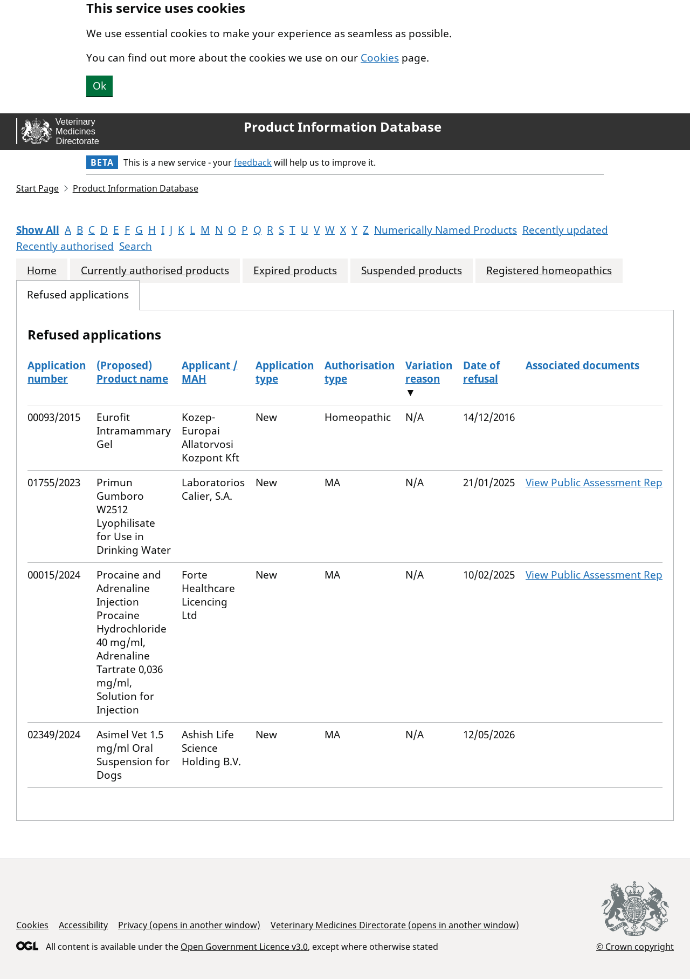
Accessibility (83, 925)
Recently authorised (65, 246)
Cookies (380, 58)
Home (42, 270)
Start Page (37, 188)
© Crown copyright (635, 946)
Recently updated (565, 230)
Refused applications (78, 295)
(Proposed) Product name (132, 372)
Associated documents (582, 365)
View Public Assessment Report (601, 482)
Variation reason (428, 372)
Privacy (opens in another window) (189, 925)
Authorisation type (360, 372)
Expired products (295, 270)
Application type (285, 372)
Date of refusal (481, 372)
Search (135, 246)
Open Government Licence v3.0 (244, 947)
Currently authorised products (155, 270)
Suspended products (411, 270)
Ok (99, 86)
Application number (56, 372)
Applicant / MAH (210, 372)
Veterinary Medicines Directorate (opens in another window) (395, 925)
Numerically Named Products (445, 230)
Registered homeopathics (549, 270)
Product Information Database (342, 127)
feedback (253, 162)
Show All (37, 230)
